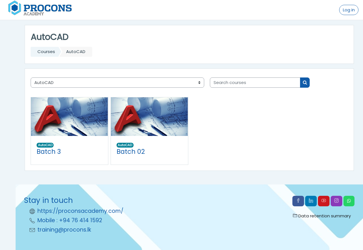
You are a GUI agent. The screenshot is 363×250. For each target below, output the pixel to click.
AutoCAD (45, 145)
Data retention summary (322, 216)
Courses (46, 51)
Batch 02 (131, 151)
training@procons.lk (64, 230)
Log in (349, 10)
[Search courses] (255, 82)
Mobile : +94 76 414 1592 (69, 220)
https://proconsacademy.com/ (80, 211)
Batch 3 (49, 151)
